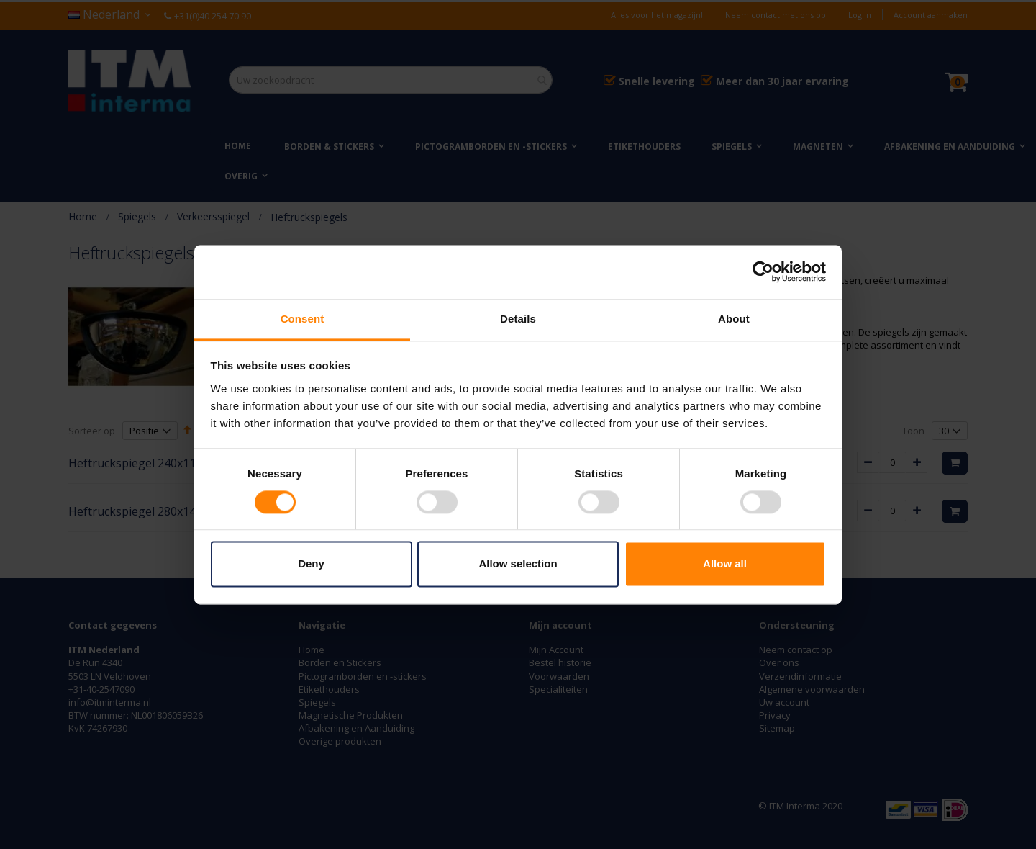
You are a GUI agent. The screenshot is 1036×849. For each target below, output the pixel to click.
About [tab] (734, 319)
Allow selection (517, 564)
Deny (311, 564)
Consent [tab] (302, 319)
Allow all (725, 564)
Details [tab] (518, 319)
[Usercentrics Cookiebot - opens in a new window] (763, 271)
